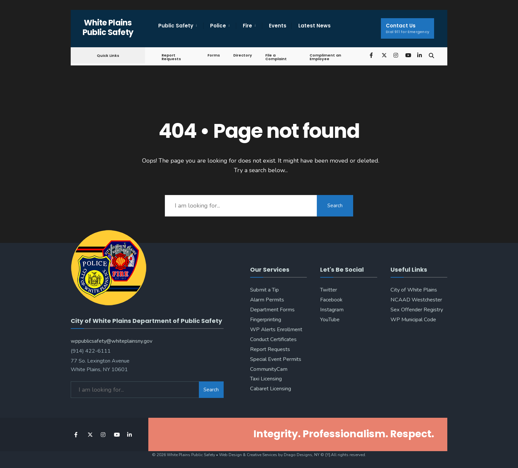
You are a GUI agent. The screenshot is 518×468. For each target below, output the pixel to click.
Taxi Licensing (266, 378)
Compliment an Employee (325, 57)
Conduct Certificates (273, 339)
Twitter (328, 289)
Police (218, 25)
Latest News (314, 25)
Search (335, 205)
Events (277, 25)
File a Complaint (276, 57)
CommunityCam (268, 369)
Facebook (331, 299)
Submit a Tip (264, 289)
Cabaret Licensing (270, 388)
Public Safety (175, 25)
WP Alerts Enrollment (276, 329)
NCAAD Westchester (416, 299)
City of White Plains (413, 289)
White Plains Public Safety (108, 27)
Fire (247, 25)
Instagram (332, 309)
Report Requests (171, 57)
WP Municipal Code (413, 319)
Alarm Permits (267, 299)
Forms (213, 55)
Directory (242, 55)
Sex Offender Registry (416, 309)
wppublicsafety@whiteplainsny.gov (111, 341)
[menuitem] (180, 25)
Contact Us (407, 28)
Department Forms (272, 309)
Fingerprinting (265, 319)
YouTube (330, 319)
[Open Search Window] (431, 55)
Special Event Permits (275, 359)
